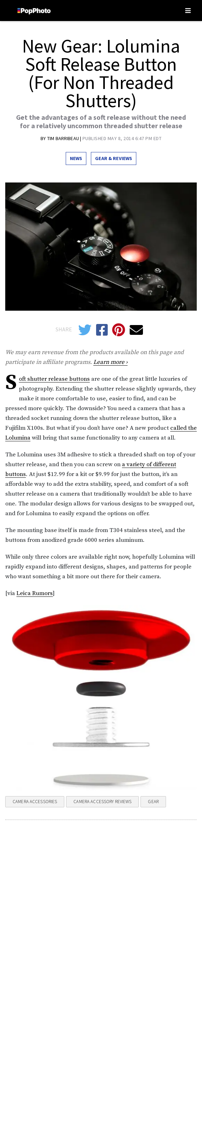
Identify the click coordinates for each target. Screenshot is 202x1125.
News (76, 158)
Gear (153, 802)
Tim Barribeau (63, 138)
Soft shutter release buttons (54, 379)
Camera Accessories (35, 802)
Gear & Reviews (113, 158)
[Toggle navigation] (188, 10)
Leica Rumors (34, 593)
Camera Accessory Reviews (102, 802)
